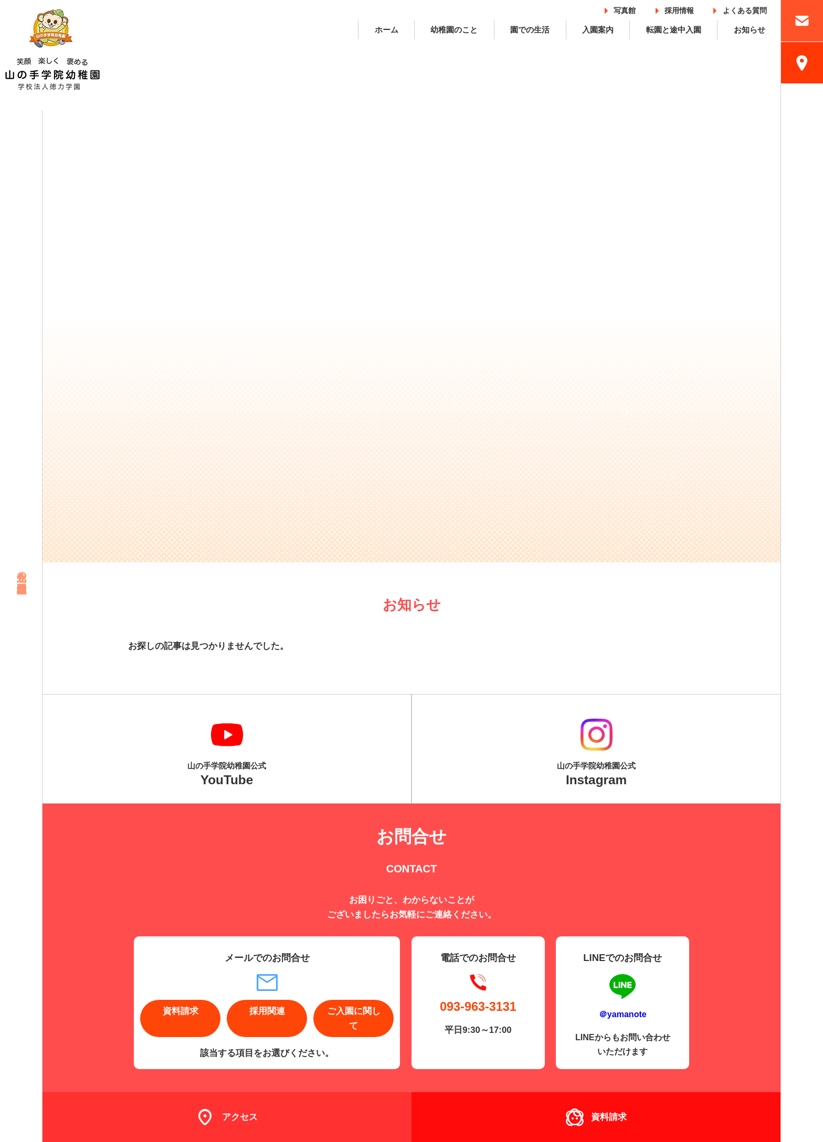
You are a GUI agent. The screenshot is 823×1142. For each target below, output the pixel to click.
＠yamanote (623, 1014)
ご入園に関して (354, 1018)
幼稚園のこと (454, 29)
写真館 (625, 8)
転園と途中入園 (673, 29)
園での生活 (530, 29)
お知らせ (749, 29)
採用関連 (267, 1011)
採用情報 (679, 8)
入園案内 (598, 29)
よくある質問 (745, 8)
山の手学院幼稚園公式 (227, 774)
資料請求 (180, 1011)
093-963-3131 (478, 1006)
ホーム (386, 29)
